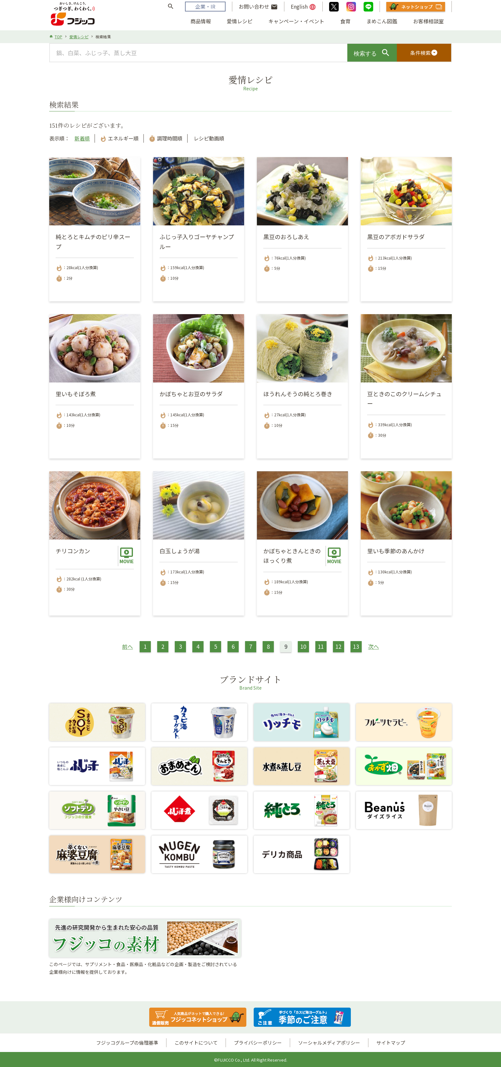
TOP (58, 36)
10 (303, 646)
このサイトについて (196, 1042)
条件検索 (424, 53)
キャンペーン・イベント (296, 21)
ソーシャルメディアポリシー (329, 1042)
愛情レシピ (239, 21)
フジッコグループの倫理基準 (127, 1042)
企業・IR (205, 6)
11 (321, 646)
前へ (127, 646)
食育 (345, 21)
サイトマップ (390, 1042)
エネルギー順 (119, 138)
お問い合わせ (258, 7)
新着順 (82, 138)
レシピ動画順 (208, 138)
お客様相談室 (428, 21)
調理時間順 (165, 138)
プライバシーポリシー (258, 1042)
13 (356, 646)
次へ (373, 646)
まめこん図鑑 (381, 21)
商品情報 (200, 21)
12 (338, 646)
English (303, 7)
